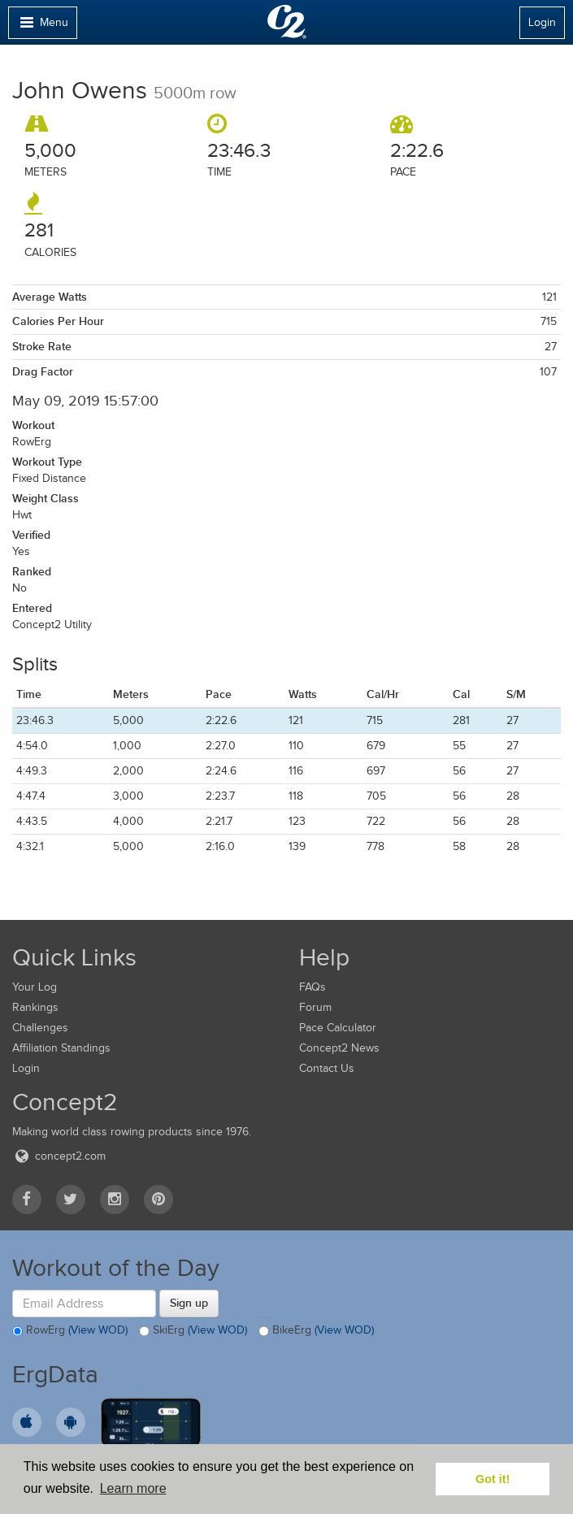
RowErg (70, 1331)
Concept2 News (339, 1048)
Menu (42, 26)
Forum (315, 1007)
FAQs (312, 987)
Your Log (34, 987)
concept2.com (59, 1156)
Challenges (40, 1028)
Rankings (35, 1007)
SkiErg (193, 1331)
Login (542, 22)
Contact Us (326, 1068)
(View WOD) (98, 1331)
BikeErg (316, 1331)
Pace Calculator (337, 1028)
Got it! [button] (492, 1479)
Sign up (189, 1302)
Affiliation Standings (61, 1048)
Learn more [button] (133, 1488)
